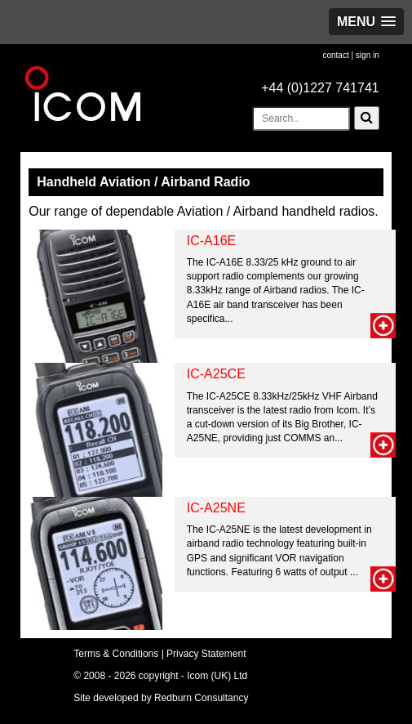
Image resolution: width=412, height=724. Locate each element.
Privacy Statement (206, 653)
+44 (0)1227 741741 (320, 88)
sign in (367, 55)
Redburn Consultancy (201, 698)
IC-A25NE (216, 508)
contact (335, 55)
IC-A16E (211, 241)
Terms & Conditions (115, 653)
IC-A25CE (216, 374)
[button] (366, 21)
